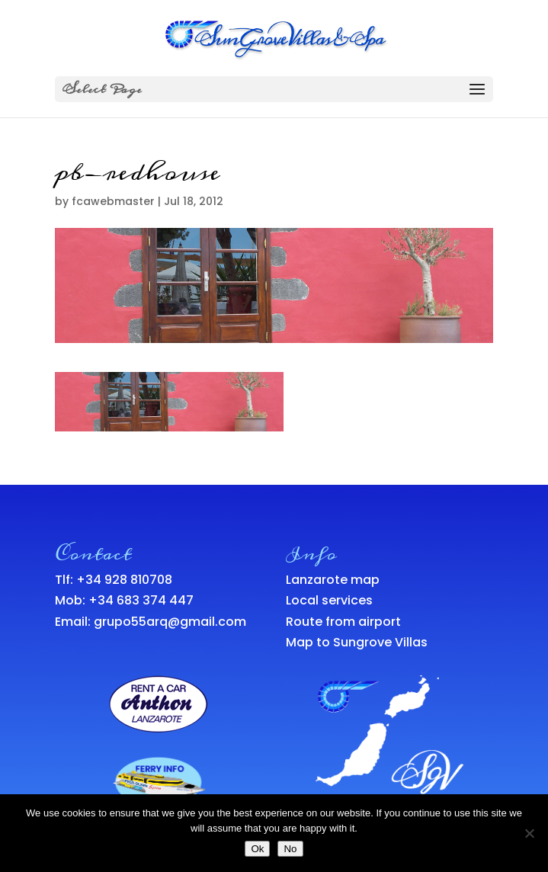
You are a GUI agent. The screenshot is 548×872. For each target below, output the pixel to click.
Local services (329, 600)
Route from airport (343, 621)
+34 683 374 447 (141, 600)
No (290, 848)
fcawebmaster (113, 201)
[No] (529, 833)
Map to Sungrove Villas (357, 642)
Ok (257, 848)
